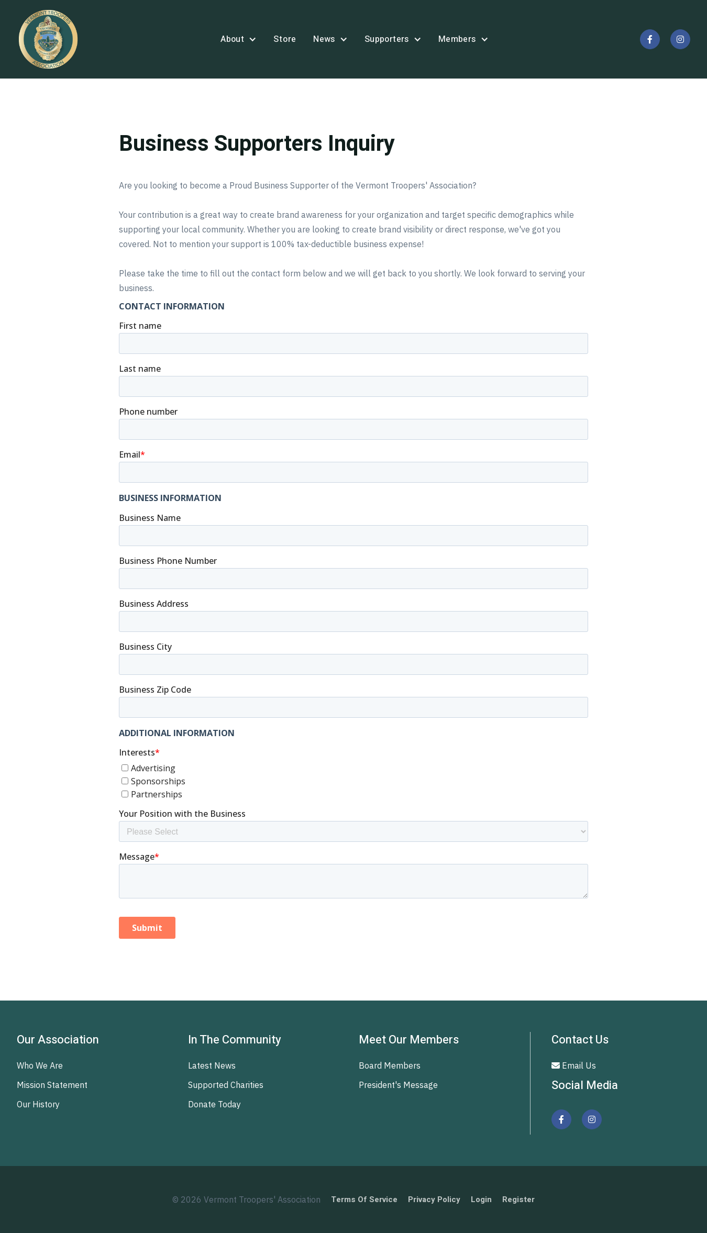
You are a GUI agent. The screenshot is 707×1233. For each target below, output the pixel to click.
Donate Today (214, 1104)
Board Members (390, 1065)
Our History (38, 1104)
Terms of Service (364, 1199)
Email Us (573, 1065)
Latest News (212, 1065)
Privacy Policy (434, 1199)
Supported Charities (225, 1085)
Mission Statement (52, 1085)
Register (518, 1199)
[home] (48, 39)
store (284, 39)
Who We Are (40, 1065)
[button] (238, 39)
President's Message (398, 1085)
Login (481, 1199)
